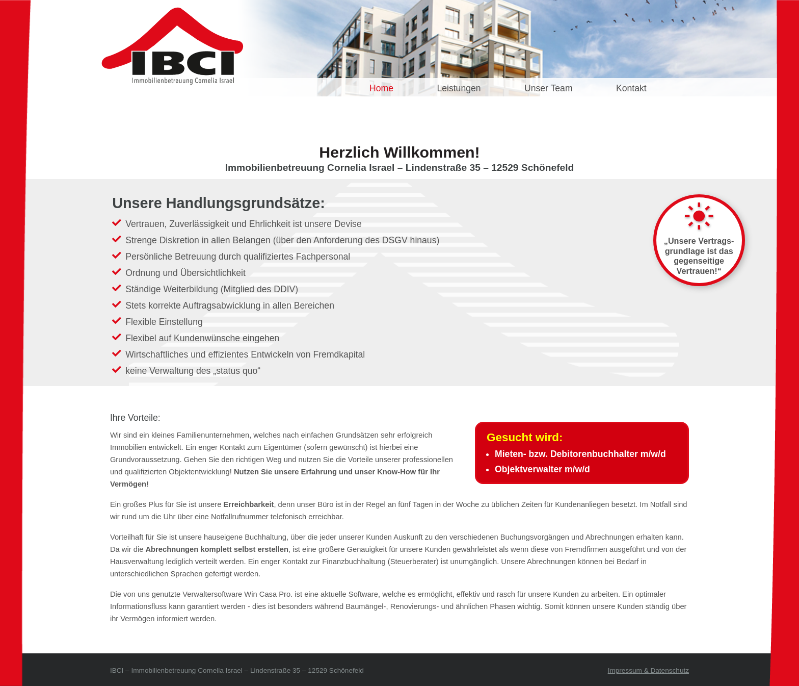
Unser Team (548, 88)
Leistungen (459, 88)
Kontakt (631, 88)
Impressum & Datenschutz (648, 670)
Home (381, 88)
